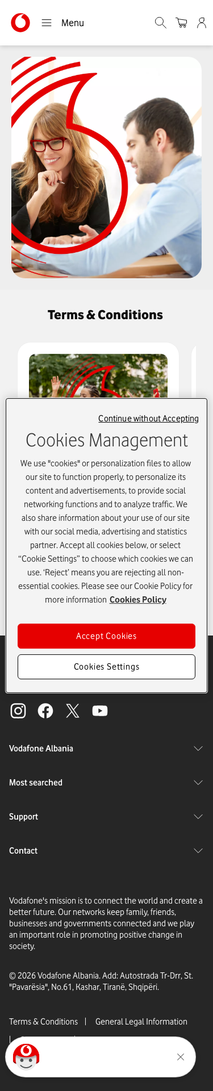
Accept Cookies (106, 636)
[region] (106, 546)
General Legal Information (141, 1022)
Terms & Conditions (43, 1022)
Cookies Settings (107, 667)
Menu (62, 22)
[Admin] (203, 22)
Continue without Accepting (148, 418)
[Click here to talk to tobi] (26, 1056)
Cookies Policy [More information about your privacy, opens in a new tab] (138, 600)
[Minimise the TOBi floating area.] (180, 1057)
